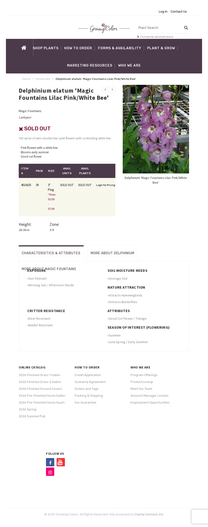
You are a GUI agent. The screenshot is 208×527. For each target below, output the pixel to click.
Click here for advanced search (156, 36)
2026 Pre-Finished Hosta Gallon (42, 395)
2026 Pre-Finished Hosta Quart (41, 402)
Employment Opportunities (150, 402)
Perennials (43, 79)
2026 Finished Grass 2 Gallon (40, 382)
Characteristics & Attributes (51, 253)
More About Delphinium (112, 253)
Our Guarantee (85, 402)
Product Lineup (142, 382)
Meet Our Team (141, 389)
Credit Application (88, 375)
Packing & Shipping (89, 395)
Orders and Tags (87, 389)
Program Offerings (144, 375)
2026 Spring (27, 409)
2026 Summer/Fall (32, 416)
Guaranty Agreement (90, 382)
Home (26, 79)
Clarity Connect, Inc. (149, 514)
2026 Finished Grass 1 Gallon (39, 375)
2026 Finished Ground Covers (40, 389)
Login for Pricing (105, 185)
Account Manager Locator (150, 395)
